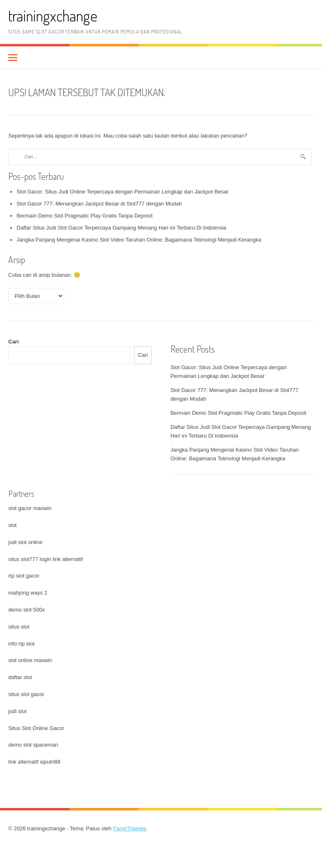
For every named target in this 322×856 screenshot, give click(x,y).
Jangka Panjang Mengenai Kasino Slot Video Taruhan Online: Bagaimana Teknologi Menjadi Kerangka (139, 240)
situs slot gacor (26, 694)
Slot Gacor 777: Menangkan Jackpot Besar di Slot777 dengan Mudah (99, 204)
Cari (13, 342)
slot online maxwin (30, 660)
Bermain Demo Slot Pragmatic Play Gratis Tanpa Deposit (85, 216)
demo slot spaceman (33, 745)
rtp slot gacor (23, 576)
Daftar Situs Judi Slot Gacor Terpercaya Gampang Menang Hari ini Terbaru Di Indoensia (121, 228)
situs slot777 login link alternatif (45, 559)
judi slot (17, 711)
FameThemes (129, 828)
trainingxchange (52, 15)
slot (12, 525)
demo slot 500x (26, 610)
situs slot (18, 627)
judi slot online (25, 542)
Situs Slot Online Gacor (36, 728)
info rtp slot (21, 644)
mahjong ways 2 (27, 593)
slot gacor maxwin (29, 508)
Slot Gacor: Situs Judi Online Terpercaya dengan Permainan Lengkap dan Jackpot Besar (122, 192)
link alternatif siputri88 (34, 762)
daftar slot (20, 677)
